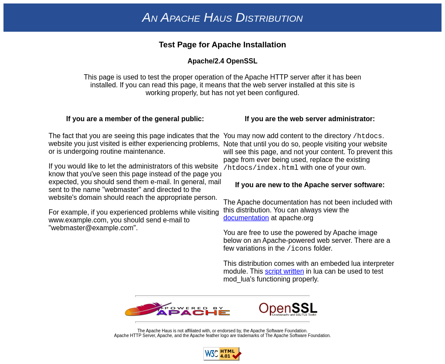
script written (284, 271)
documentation (246, 218)
